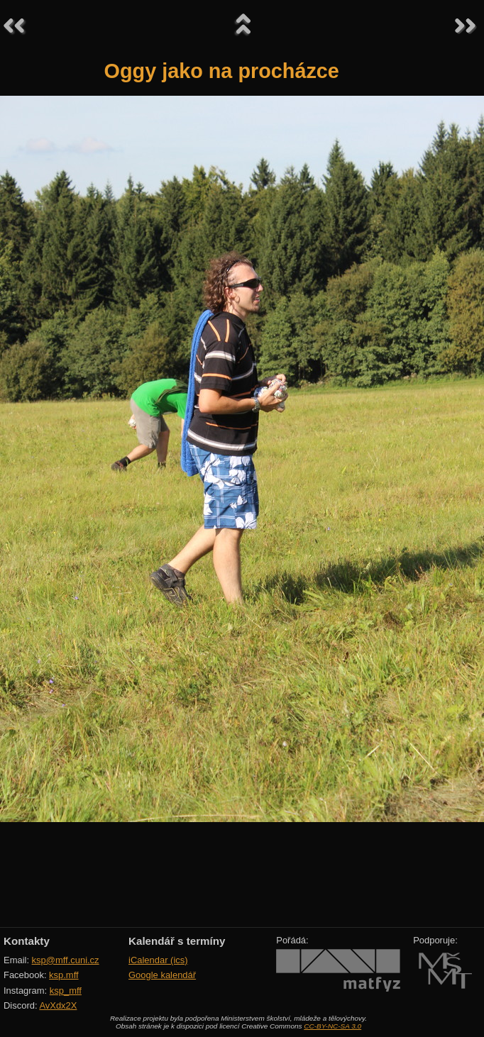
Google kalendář (162, 975)
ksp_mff (66, 990)
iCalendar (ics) (158, 960)
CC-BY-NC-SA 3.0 (332, 1026)
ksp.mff (64, 975)
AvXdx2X (58, 1005)
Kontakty (27, 941)
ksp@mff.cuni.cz (65, 960)
